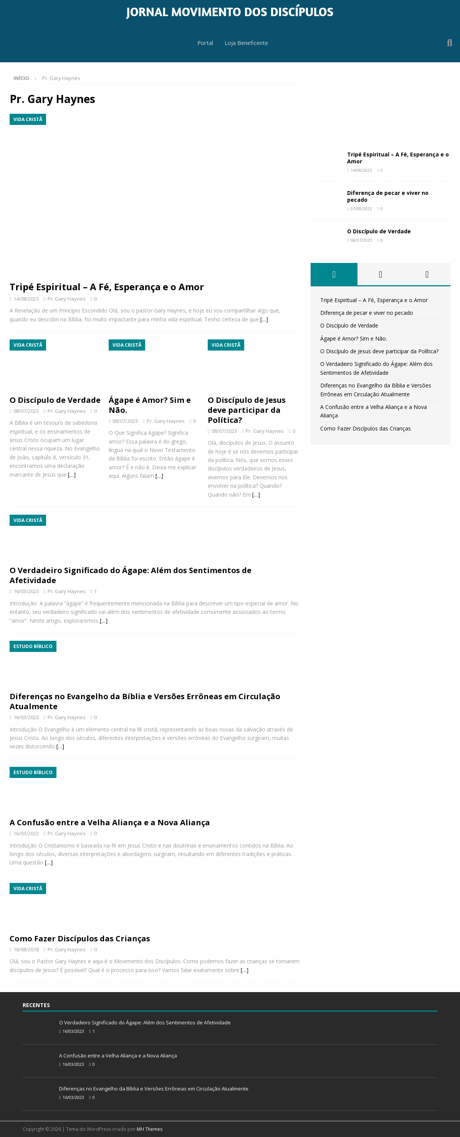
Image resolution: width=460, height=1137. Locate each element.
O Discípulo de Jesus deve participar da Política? (247, 410)
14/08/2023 (26, 298)
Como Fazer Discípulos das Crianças (80, 938)
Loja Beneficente (246, 43)
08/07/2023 (26, 410)
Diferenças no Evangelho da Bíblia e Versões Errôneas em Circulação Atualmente (145, 701)
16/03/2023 (26, 591)
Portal (204, 43)
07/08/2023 (361, 208)
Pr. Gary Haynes (67, 298)
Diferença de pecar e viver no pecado (388, 196)
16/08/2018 (26, 949)
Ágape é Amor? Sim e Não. (150, 405)
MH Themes (149, 1129)
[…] (264, 319)
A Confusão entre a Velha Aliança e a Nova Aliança (110, 822)
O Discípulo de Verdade (55, 400)
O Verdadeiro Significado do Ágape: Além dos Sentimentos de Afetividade (131, 575)
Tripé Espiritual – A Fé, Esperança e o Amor (107, 286)
